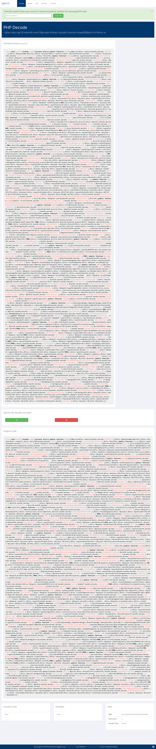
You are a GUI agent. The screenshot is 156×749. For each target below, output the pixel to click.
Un (6, 3)
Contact (53, 3)
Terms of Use (70, 747)
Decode (21, 3)
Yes (16, 420)
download (23, 44)
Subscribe (58, 16)
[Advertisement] (137, 54)
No (66, 420)
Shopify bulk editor (93, 747)
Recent (30, 3)
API (37, 3)
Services (44, 3)
